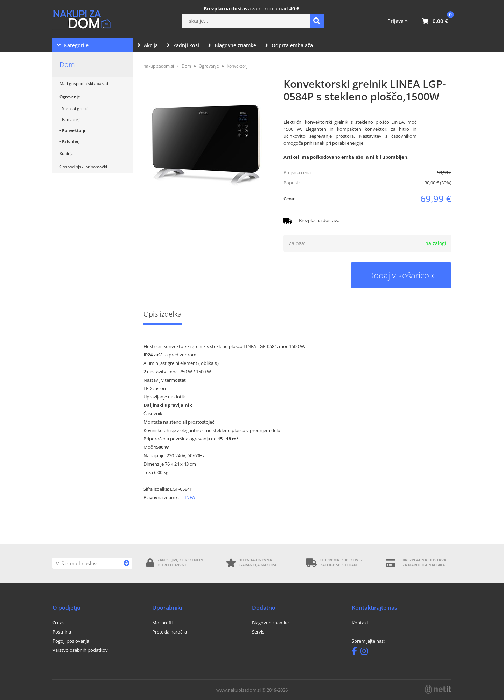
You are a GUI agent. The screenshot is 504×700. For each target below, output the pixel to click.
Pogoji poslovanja (70, 641)
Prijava (397, 20)
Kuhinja (66, 153)
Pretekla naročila (169, 632)
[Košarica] (435, 21)
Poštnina (61, 632)
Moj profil (162, 623)
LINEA (188, 497)
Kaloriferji (71, 141)
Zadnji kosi (183, 45)
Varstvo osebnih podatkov (80, 650)
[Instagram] (365, 652)
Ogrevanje (69, 97)
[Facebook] (356, 652)
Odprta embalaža (289, 45)
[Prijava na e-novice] (126, 563)
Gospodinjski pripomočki (83, 167)
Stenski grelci (75, 109)
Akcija (148, 45)
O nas (58, 623)
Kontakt (360, 623)
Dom (67, 64)
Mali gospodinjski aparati (83, 83)
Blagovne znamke (232, 45)
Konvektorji (73, 130)
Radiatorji (71, 119)
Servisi (258, 632)
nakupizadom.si (159, 66)
